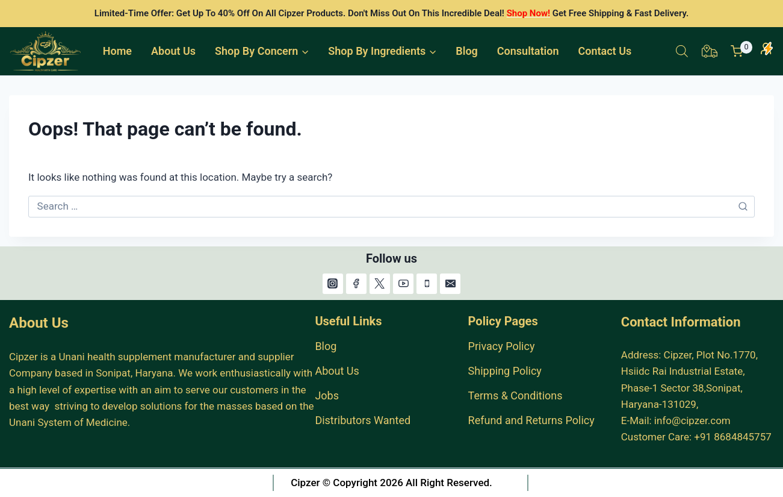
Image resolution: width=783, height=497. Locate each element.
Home (117, 51)
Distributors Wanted (362, 420)
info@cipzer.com (692, 420)
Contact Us (605, 51)
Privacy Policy (501, 346)
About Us (173, 51)
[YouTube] (403, 284)
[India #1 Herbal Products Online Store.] (46, 51)
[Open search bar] (682, 51)
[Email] (450, 284)
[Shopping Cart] (742, 51)
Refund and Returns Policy (531, 420)
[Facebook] (356, 284)
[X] (380, 284)
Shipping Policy (505, 370)
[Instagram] (333, 284)
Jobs (327, 395)
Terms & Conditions (515, 395)
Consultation (528, 51)
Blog (467, 51)
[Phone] (426, 284)
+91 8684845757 (733, 437)
